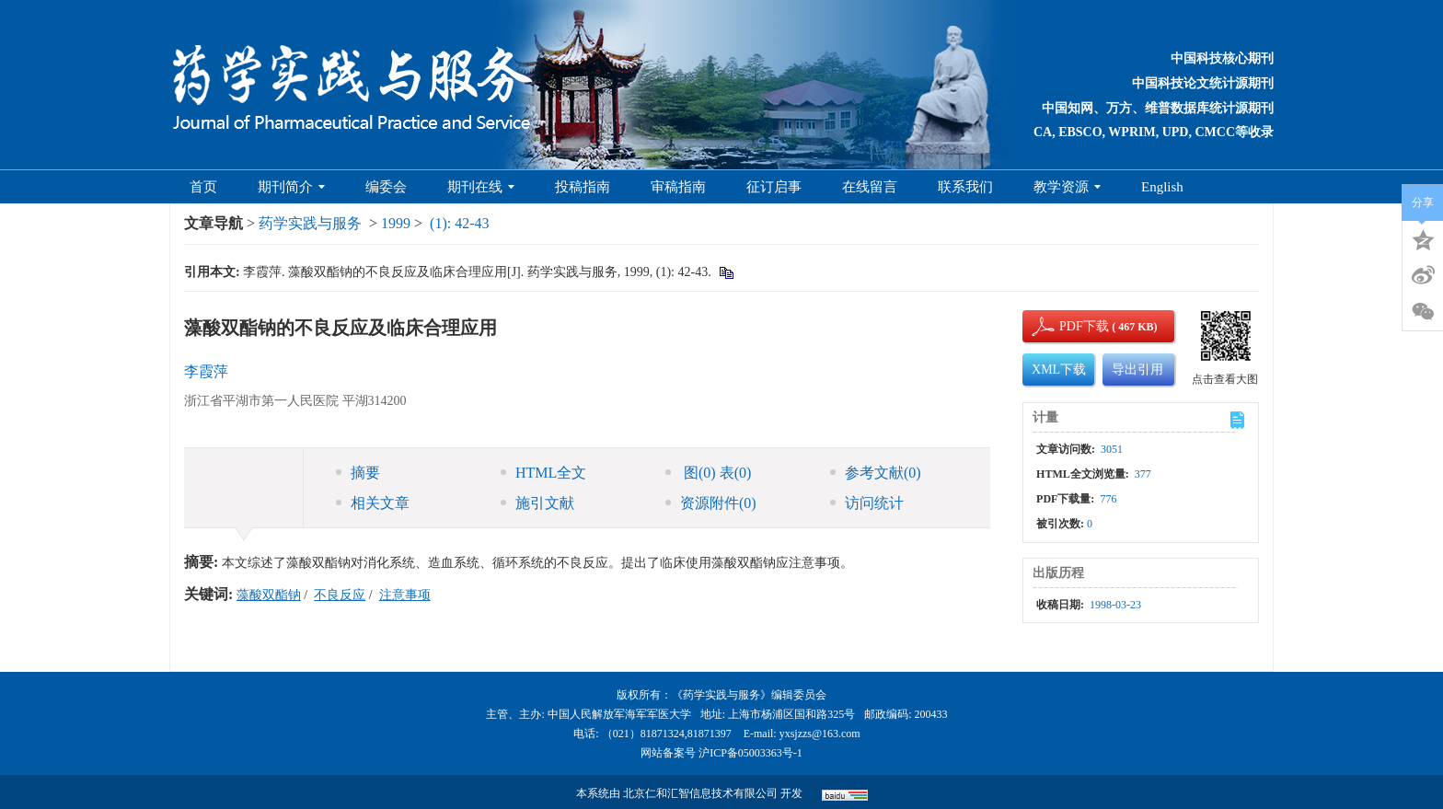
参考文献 (875, 472)
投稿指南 (582, 186)
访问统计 (867, 503)
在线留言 (869, 186)
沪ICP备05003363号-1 (750, 752)
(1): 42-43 (459, 223)
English (1162, 186)
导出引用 (1137, 369)
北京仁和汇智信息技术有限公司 (700, 793)
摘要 (358, 472)
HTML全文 (543, 472)
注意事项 (405, 595)
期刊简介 (291, 186)
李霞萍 (206, 371)
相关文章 (373, 503)
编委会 (386, 186)
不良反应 (339, 595)
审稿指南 (678, 186)
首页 (203, 186)
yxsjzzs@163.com (819, 733)
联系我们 (965, 186)
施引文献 (537, 503)
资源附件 (710, 503)
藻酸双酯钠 (269, 595)
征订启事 (774, 186)
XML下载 (1059, 369)
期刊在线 (480, 186)
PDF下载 (1068, 326)
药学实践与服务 (310, 223)
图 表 (708, 472)
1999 (395, 223)
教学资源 (1067, 186)
